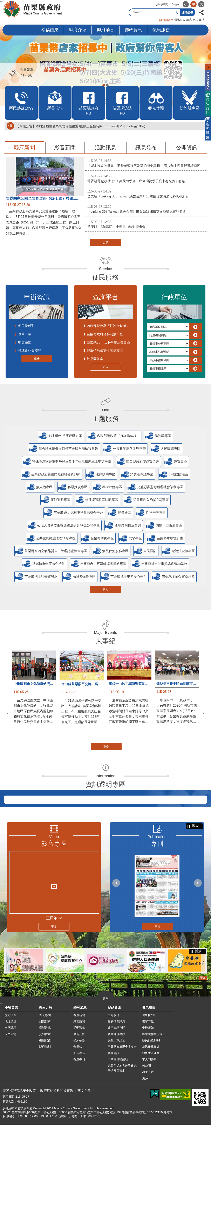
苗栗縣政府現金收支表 (122, 1144)
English (176, 4)
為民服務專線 (150, 1144)
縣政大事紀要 (116, 1137)
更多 (105, 242)
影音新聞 (65, 147)
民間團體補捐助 (118, 1156)
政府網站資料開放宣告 (56, 1188)
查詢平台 (105, 297)
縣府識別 (45, 1144)
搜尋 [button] (176, 12)
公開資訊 (186, 147)
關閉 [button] (105, 1095)
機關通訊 (45, 1125)
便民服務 (161, 29)
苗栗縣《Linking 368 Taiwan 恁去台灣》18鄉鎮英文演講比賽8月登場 (146, 193)
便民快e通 (25, 326)
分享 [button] (201, 12)
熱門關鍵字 (166, 20)
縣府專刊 (79, 1156)
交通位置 (45, 1131)
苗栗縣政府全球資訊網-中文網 (33, 9)
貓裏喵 (187, 19)
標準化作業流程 (29, 350)
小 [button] (185, 4)
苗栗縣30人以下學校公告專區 (108, 342)
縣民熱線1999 (151, 1137)
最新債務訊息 (116, 1118)
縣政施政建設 (116, 1131)
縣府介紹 (77, 29)
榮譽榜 (77, 1144)
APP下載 (148, 1169)
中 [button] (193, 4)
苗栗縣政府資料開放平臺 (105, 334)
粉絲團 (146, 1163)
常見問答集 (95, 359)
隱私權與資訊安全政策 (19, 1188)
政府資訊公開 (116, 1125)
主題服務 (105, 418)
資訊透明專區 (105, 784)
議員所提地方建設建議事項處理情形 (122, 1165)
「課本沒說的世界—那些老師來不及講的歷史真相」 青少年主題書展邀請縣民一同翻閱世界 (146, 163)
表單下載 (24, 334)
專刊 (157, 941)
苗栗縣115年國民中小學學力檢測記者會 (146, 224)
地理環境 (10, 1118)
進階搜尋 (187, 12)
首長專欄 (45, 1112)
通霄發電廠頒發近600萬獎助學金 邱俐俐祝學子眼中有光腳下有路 (146, 178)
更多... (146, 1175)
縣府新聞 (24, 147)
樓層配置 (45, 1137)
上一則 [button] (7, 713)
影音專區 (54, 941)
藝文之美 (84, 1188)
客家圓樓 (198, 19)
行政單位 (174, 297)
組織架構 (45, 1118)
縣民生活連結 (150, 1150)
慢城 (178, 19)
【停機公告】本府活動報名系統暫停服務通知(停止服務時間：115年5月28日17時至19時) (80, 126)
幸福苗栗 (50, 29)
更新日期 (8, 1194)
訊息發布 (146, 147)
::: (1, 2)
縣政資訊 (133, 29)
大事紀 (105, 641)
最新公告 (79, 1131)
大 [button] (201, 4)
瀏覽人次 (8, 1199)
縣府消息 (105, 29)
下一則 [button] (204, 713)
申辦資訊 (37, 297)
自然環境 (10, 1125)
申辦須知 (24, 342)
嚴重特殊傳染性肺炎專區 (105, 350)
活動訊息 (105, 147)
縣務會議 (113, 1150)
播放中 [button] (197, 923)
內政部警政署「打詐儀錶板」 (108, 326)
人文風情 (10, 1131)
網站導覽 (162, 4)
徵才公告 (79, 1137)
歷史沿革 (10, 1112)
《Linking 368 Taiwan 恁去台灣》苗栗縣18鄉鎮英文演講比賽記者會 (146, 208)
